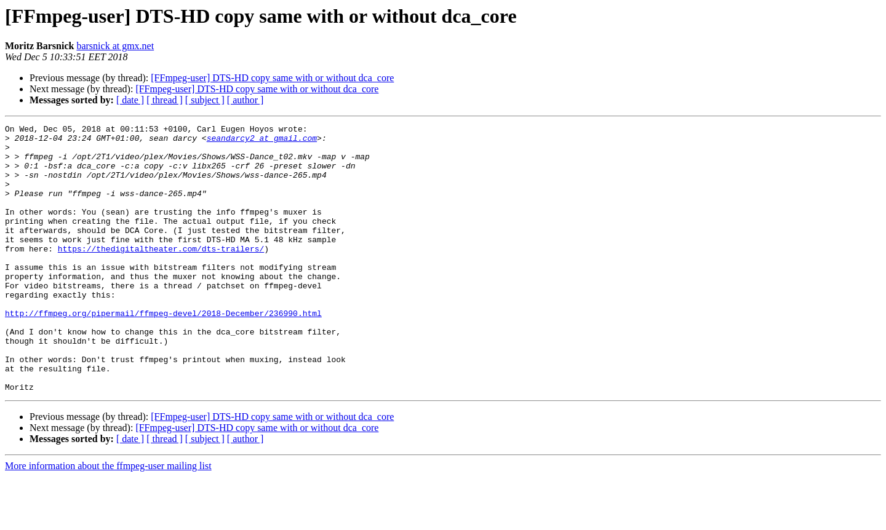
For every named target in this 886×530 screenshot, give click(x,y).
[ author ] (245, 100)
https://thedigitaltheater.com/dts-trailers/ (161, 274)
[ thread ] (164, 100)
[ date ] (130, 100)
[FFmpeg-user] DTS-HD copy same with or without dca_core (272, 78)
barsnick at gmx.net (115, 46)
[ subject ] (205, 100)
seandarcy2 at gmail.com (262, 141)
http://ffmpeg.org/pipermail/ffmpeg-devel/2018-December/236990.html (163, 351)
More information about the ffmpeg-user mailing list (108, 519)
